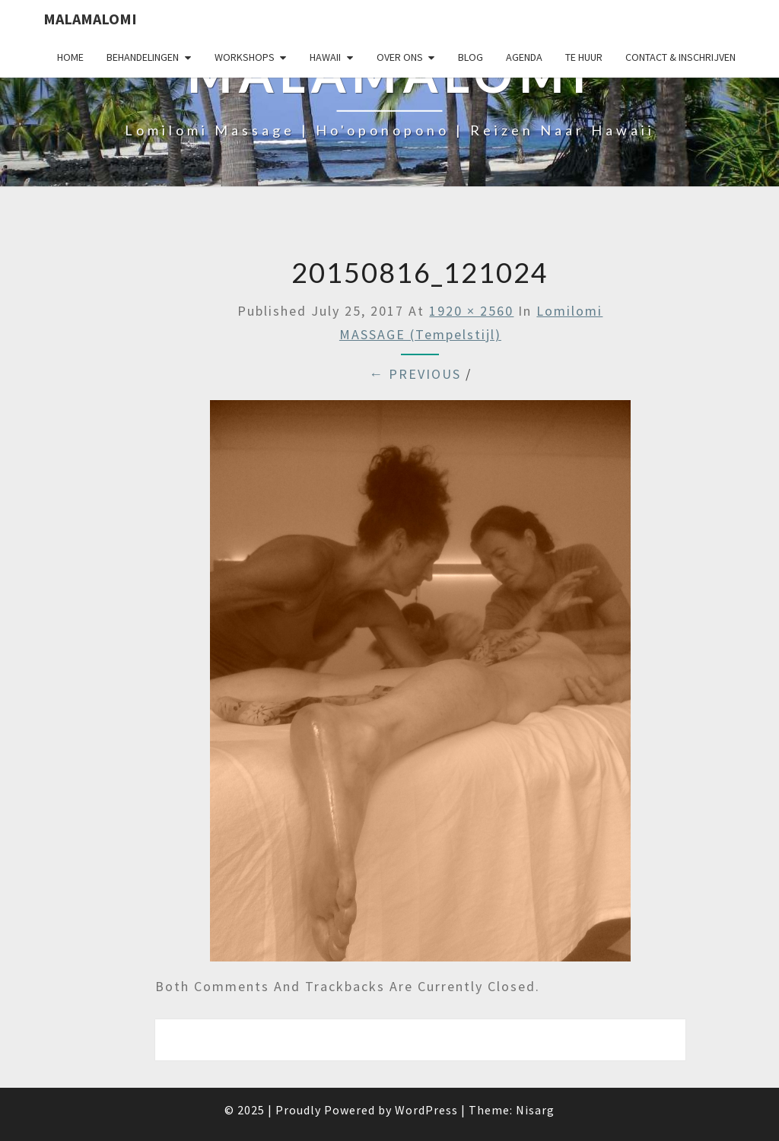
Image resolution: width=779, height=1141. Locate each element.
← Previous (415, 374)
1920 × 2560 (471, 310)
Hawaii (325, 57)
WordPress (426, 1109)
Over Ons (400, 57)
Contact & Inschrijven (680, 57)
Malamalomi (90, 18)
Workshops (245, 57)
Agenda (524, 57)
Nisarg (535, 1109)
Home (70, 57)
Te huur (584, 57)
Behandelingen (143, 57)
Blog (470, 57)
